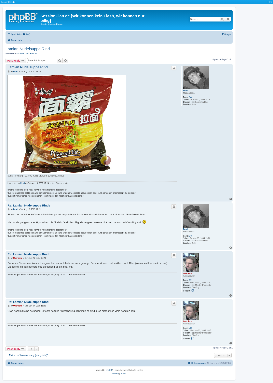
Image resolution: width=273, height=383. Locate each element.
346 (191, 97)
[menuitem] (26, 34)
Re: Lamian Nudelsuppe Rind (27, 254)
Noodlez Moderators (27, 53)
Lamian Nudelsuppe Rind (28, 49)
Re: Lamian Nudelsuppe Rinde (28, 205)
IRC (270, 2)
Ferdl (185, 91)
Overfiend (187, 274)
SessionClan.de (8, 2)
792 (191, 280)
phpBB (109, 370)
